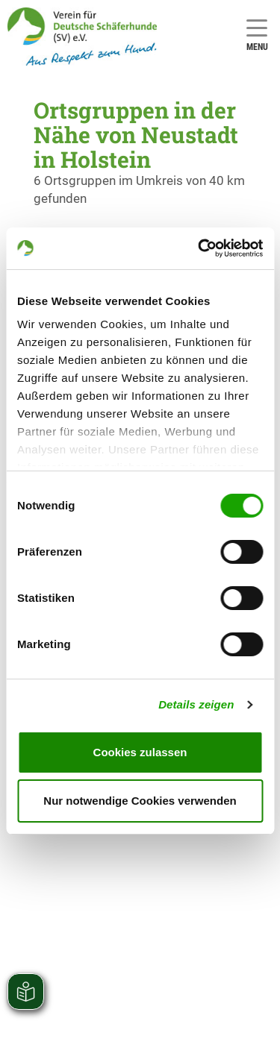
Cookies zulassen (140, 752)
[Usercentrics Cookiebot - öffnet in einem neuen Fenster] (199, 248)
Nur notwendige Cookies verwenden (139, 800)
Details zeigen (196, 704)
